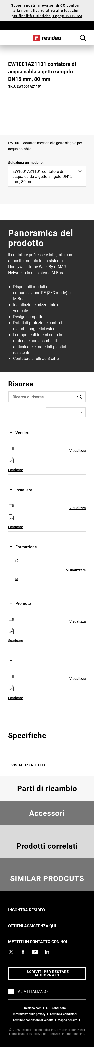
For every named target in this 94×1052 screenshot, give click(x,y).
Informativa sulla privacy (29, 1014)
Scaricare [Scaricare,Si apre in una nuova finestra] (15, 469)
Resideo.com (32, 1008)
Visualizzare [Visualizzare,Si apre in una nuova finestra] (79, 450)
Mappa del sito (67, 1020)
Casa (47, 38)
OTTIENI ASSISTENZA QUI (39, 925)
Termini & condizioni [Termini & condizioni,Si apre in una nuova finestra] (63, 1014)
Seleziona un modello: (26, 162)
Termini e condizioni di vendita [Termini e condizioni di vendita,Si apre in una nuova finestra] (33, 1020)
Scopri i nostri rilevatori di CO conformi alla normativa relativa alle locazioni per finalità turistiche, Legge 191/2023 (47, 10)
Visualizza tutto (29, 765)
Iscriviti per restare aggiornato (47, 973)
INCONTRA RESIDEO (34, 909)
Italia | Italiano (40, 991)
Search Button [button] (83, 38)
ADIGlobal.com (56, 1008)
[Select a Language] (66, 412)
